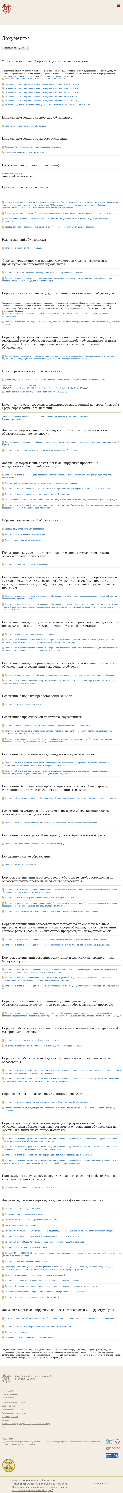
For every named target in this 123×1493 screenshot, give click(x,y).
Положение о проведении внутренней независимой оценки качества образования (41, 450)
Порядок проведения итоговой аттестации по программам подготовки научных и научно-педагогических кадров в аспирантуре (61, 500)
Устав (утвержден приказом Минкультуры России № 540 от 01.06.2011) (35, 79)
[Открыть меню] (118, 7)
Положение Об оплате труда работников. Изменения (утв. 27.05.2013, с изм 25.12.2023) (42, 1236)
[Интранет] (95, 5)
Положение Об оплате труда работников (22, 1209)
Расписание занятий (31, 10)
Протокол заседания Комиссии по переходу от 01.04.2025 (29, 1188)
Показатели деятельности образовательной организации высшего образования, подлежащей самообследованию (55, 380)
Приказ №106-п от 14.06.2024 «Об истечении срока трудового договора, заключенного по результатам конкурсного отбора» (59, 1231)
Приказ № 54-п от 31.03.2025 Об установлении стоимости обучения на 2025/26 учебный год (44, 1242)
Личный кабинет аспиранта (34, 15)
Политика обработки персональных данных (24, 1214)
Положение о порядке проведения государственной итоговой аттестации (37, 494)
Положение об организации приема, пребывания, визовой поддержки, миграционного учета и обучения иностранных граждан (60, 798)
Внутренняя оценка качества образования (21, 385)
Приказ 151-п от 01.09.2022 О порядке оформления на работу (31, 1220)
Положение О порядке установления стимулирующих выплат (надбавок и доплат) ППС (43, 1280)
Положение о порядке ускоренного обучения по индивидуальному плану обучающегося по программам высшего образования (61, 675)
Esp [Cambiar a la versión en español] (87, 9)
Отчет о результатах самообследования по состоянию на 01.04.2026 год (36, 392)
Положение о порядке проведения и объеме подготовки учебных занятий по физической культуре (48, 1102)
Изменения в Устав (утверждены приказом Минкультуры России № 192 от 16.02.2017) (41, 97)
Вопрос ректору (9, 1406)
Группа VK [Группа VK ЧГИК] (9, 1391)
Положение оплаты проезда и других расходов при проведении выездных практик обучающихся (47, 725)
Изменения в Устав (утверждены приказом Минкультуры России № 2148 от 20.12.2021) (42, 92)
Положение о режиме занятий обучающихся (24, 248)
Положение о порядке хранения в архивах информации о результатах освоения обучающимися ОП (48, 1155)
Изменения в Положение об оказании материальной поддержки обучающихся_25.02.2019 (44, 1046)
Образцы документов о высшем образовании (24, 529)
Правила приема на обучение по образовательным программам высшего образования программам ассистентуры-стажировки (60, 213)
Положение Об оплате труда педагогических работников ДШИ (32, 1297)
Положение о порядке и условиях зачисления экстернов (29, 634)
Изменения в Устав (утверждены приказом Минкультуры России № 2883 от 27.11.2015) (42, 101)
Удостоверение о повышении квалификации (24, 540)
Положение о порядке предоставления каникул (25, 704)
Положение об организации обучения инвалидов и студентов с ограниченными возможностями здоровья (51, 911)
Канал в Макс (8, 1398)
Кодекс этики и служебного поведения (22, 1225)
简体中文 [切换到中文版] (105, 9)
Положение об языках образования (20, 865)
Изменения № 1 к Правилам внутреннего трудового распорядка (33, 147)
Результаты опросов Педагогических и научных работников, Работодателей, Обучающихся (42, 388)
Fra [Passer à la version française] (95, 9)
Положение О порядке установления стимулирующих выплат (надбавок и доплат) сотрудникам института (51, 1286)
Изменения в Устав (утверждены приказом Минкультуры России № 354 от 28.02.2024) (42, 88)
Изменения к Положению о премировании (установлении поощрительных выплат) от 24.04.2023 (46, 1292)
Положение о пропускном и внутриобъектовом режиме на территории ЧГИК (38, 1326)
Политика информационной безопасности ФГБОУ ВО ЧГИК (30, 1338)
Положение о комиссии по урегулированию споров (27, 564)
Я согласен (100, 1483)
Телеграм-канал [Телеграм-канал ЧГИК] (11, 1394)
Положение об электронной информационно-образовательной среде (35, 844)
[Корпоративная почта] (92, 5)
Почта (4, 1427)
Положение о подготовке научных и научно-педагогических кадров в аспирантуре (41, 897)
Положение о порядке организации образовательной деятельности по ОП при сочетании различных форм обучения (56, 939)
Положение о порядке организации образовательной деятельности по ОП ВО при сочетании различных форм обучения (57, 945)
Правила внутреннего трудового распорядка (24, 152)
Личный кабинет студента (34, 12)
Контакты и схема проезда (34, 7)
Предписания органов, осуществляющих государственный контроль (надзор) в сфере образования (46, 416)
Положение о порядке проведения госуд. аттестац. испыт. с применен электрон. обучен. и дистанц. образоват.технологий (58, 488)
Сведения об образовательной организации (42, 5)
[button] (84, 5)
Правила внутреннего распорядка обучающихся (26, 126)
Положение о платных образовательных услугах (26, 1261)
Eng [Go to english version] (80, 9)
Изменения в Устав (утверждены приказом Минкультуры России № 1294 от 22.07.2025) (42, 84)
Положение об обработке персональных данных (26, 1247)
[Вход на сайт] (99, 5)
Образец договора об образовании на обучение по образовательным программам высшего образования (51, 227)
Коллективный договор (12, 173)
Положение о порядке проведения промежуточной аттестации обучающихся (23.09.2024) (43, 272)
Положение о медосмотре (16, 1332)
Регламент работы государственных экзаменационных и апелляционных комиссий (41, 483)
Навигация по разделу (14, 48)
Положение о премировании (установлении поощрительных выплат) (35, 1275)
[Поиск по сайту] (88, 5)
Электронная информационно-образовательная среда (44, 18)
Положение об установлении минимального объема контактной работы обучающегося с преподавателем (51, 823)
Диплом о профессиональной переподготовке (25, 534)
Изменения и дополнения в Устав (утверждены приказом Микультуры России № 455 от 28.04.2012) (47, 105)
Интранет (6, 1420)
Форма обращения (10, 1417)
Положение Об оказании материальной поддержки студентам (32, 1040)
